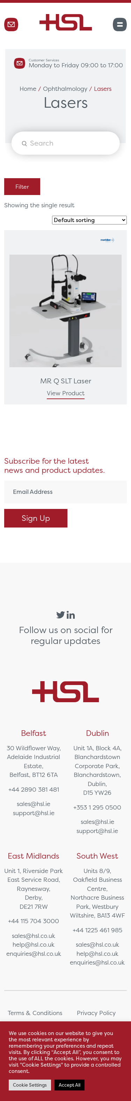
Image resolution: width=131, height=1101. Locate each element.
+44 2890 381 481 (33, 789)
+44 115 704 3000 (33, 921)
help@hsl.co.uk (33, 944)
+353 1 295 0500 (97, 807)
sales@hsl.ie (33, 803)
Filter (22, 186)
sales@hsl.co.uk (33, 935)
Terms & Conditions (35, 1012)
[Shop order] (89, 220)
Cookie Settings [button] (30, 1085)
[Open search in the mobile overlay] (65, 143)
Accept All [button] (69, 1085)
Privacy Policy (96, 1012)
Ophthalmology (65, 88)
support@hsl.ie (33, 813)
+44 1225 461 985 (97, 930)
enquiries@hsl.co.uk (33, 953)
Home (28, 88)
